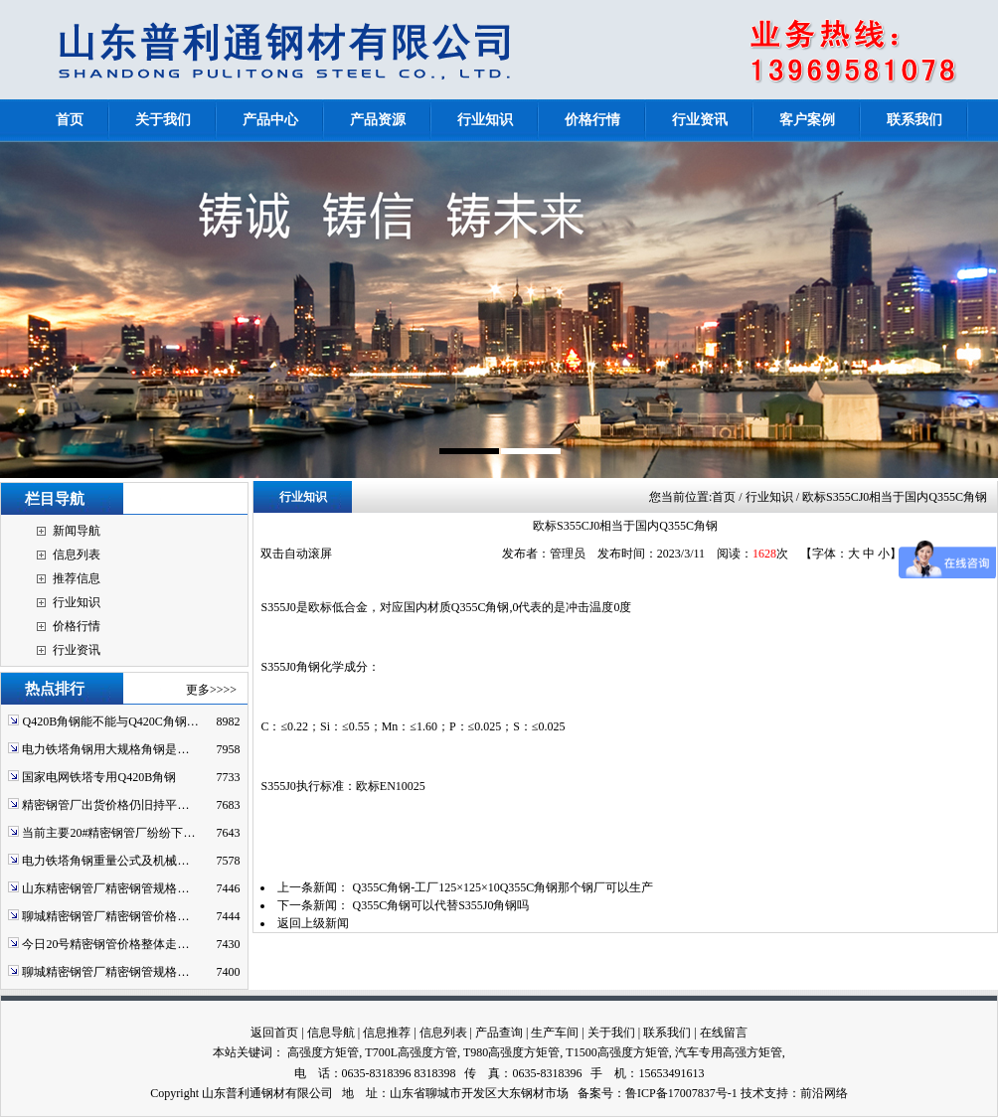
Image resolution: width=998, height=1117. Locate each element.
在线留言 (724, 1032)
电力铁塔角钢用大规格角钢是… (105, 749)
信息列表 (76, 554)
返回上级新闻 (313, 923)
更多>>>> (211, 690)
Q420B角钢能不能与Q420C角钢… (110, 721)
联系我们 (667, 1032)
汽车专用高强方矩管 (728, 1052)
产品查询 (499, 1032)
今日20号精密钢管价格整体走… (105, 944)
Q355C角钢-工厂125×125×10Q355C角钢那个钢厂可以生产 (502, 887)
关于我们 (611, 1032)
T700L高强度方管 (411, 1052)
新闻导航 (76, 531)
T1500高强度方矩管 (617, 1052)
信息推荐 (387, 1032)
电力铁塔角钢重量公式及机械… (105, 861)
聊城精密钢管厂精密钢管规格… (105, 972)
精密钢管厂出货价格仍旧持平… (105, 805)
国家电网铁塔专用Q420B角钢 (99, 777)
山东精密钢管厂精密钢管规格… (105, 888)
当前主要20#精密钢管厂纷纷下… (108, 833)
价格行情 (76, 626)
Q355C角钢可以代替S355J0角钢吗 (440, 905)
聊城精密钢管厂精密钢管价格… (105, 916)
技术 (752, 1093)
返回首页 (274, 1032)
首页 (724, 497)
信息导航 (331, 1032)
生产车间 (555, 1032)
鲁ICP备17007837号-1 (681, 1093)
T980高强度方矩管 (511, 1052)
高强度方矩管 (323, 1052)
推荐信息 (76, 578)
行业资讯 (76, 650)
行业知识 (76, 602)
